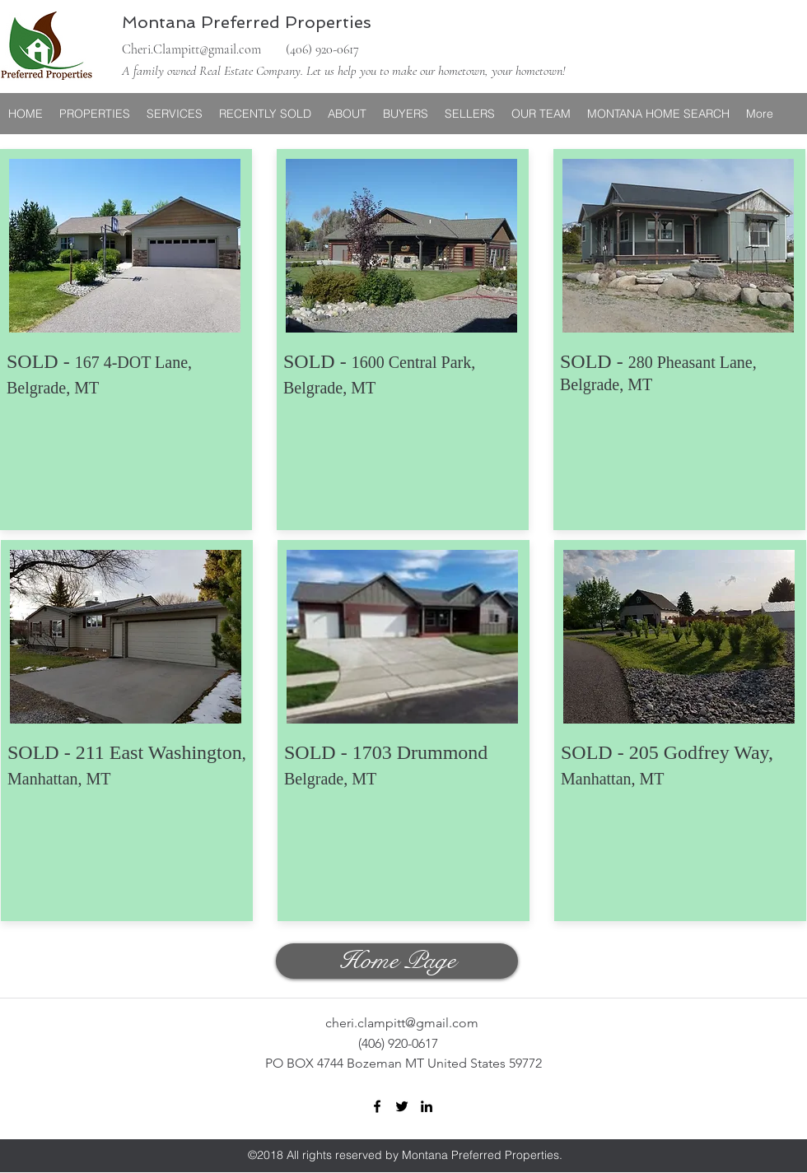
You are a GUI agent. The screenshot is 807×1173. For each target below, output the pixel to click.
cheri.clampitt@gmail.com (401, 1023)
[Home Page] (397, 961)
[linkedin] (426, 1106)
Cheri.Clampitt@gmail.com (191, 49)
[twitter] (402, 1106)
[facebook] (377, 1106)
